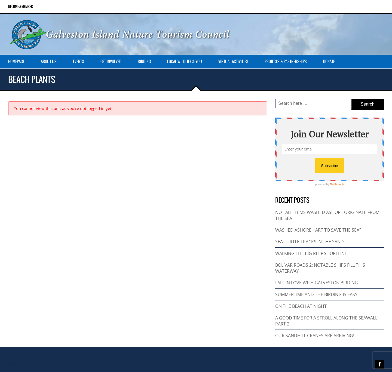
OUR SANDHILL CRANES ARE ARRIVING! (314, 336)
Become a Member (20, 6)
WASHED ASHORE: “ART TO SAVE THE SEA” (318, 230)
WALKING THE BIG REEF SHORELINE (311, 253)
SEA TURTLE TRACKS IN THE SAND (309, 242)
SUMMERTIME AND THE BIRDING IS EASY (316, 294)
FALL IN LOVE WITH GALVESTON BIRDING (316, 283)
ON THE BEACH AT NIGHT (301, 306)
